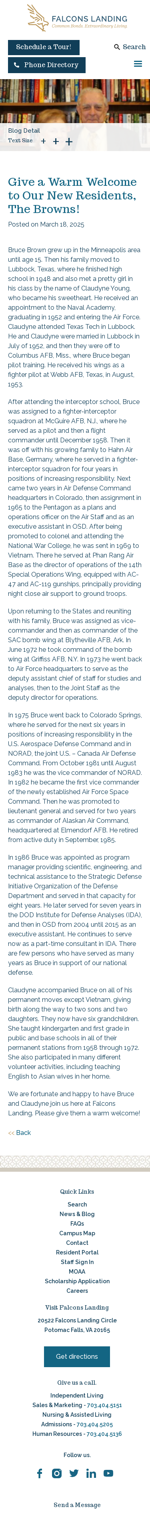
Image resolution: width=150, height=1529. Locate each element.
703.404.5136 (104, 1434)
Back (19, 1133)
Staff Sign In (77, 1262)
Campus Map (77, 1233)
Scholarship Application (77, 1281)
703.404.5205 (95, 1424)
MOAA (77, 1271)
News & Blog (77, 1214)
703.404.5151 (104, 1405)
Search (134, 47)
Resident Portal (77, 1252)
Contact (77, 1243)
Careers (77, 1291)
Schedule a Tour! (44, 47)
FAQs (77, 1223)
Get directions (77, 1356)
